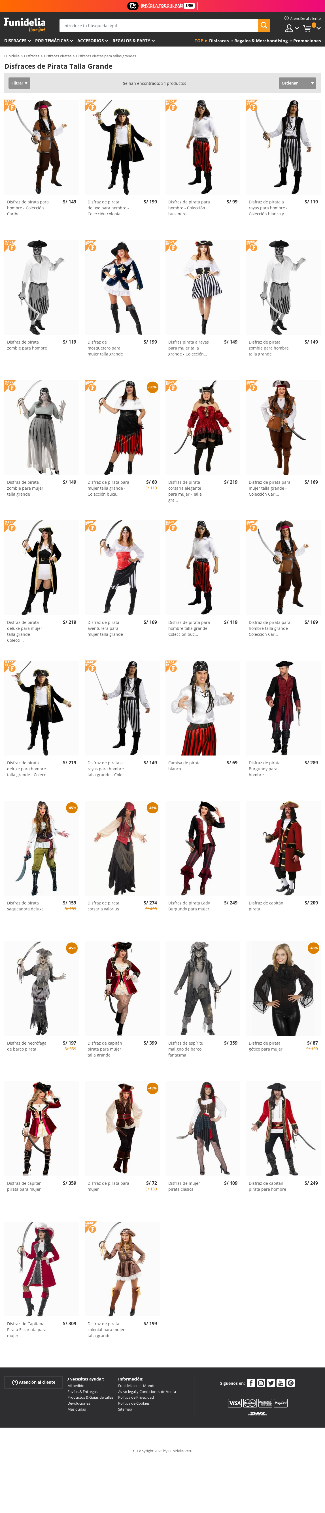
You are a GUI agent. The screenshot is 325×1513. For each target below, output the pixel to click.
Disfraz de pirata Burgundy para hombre (265, 768)
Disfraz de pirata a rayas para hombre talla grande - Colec (108, 768)
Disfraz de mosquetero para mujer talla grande (105, 348)
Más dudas (76, 1409)
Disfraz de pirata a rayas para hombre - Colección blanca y (268, 207)
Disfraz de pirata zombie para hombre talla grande (269, 348)
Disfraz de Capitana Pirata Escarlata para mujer (26, 1329)
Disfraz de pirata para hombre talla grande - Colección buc (189, 628)
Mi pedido (75, 1385)
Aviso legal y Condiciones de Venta (147, 1391)
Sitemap (125, 1409)
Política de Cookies (134, 1403)
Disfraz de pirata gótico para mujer (265, 1046)
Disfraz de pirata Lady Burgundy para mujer (189, 906)
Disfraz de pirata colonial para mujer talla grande (106, 1329)
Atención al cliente (33, 1382)
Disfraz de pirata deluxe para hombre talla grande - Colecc (28, 768)
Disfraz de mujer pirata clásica (184, 1186)
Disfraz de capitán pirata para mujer (24, 1186)
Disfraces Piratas (57, 55)
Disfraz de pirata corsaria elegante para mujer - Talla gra (185, 491)
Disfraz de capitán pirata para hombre (267, 1186)
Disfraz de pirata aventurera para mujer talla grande (105, 628)
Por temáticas (52, 40)
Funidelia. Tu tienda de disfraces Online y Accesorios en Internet (24, 25)
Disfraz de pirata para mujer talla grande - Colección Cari (269, 488)
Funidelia (12, 55)
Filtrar (17, 83)
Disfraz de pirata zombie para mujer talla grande (25, 488)
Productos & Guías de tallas (90, 1397)
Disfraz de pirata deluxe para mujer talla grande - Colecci (24, 631)
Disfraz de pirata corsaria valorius (103, 906)
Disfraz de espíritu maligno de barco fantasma (185, 1049)
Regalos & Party (131, 40)
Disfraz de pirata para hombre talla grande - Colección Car (269, 628)
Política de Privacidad (136, 1397)
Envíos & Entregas (82, 1391)
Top (199, 40)
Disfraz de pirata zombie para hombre (27, 345)
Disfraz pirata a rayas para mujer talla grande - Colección (188, 348)
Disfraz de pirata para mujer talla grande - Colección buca (108, 488)
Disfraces (15, 40)
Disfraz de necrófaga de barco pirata (26, 1046)
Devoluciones (78, 1403)
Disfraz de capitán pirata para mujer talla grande (105, 1049)
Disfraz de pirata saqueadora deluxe (25, 906)
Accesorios (90, 40)
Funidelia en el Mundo (137, 1385)
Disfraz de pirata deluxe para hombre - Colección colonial (108, 207)
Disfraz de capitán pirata (266, 906)
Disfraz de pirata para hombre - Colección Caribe (28, 207)
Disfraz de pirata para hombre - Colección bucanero (189, 207)
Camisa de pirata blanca (184, 765)
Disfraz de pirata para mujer (108, 1186)
